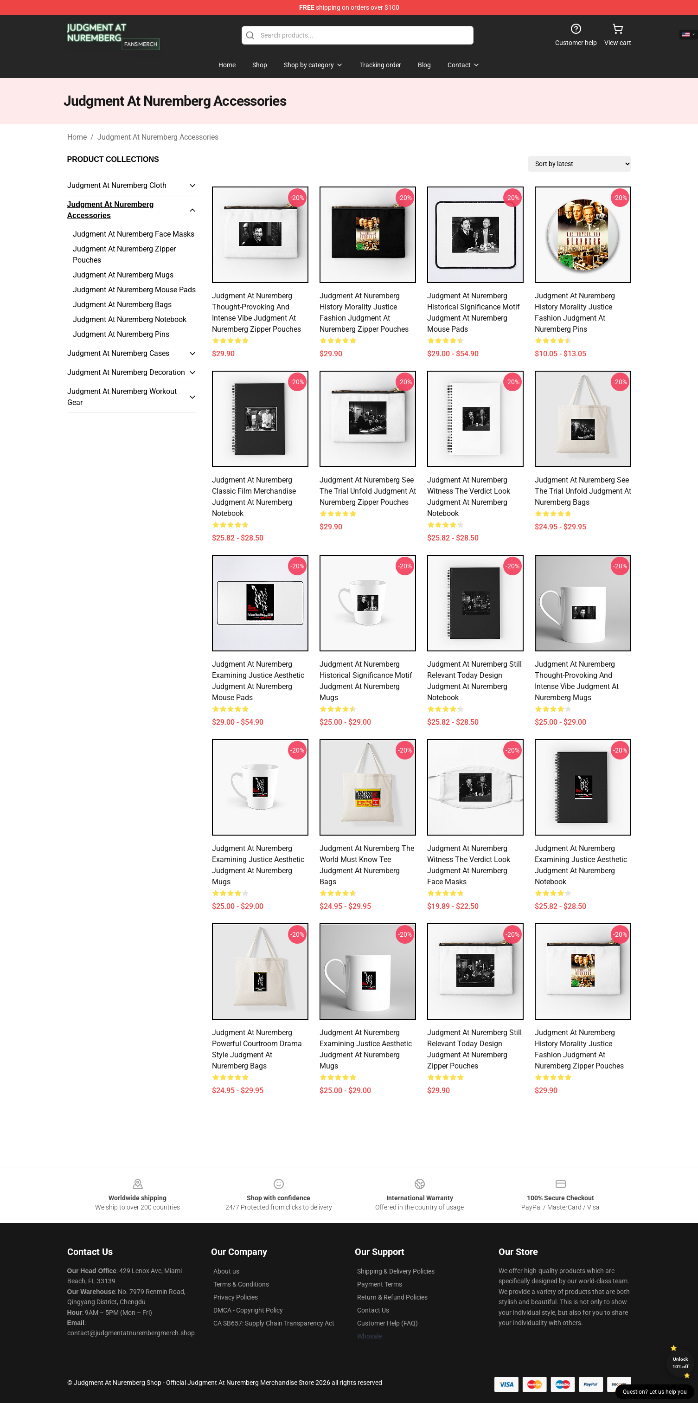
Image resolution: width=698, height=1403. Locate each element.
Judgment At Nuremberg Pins (121, 334)
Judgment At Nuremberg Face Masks (133, 234)
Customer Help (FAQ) (387, 1323)
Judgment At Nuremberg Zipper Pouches (124, 254)
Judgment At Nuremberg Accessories (157, 137)
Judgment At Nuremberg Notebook (129, 319)
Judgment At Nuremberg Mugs (123, 274)
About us (226, 1271)
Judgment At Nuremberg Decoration (126, 372)
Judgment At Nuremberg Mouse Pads (134, 289)
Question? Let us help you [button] (655, 1392)
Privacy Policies (235, 1297)
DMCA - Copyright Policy (248, 1310)
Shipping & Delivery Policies (396, 1271)
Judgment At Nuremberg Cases (118, 353)
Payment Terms (379, 1284)
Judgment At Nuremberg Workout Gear (122, 397)
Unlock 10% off (680, 1363)
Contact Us (373, 1310)
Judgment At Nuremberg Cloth (116, 185)
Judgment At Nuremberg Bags (122, 304)
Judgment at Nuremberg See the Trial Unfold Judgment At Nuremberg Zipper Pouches (368, 491)
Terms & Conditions (241, 1284)
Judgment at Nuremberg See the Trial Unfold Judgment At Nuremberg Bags (583, 491)
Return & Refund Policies (392, 1297)
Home (77, 137)
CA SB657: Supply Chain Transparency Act (273, 1323)
